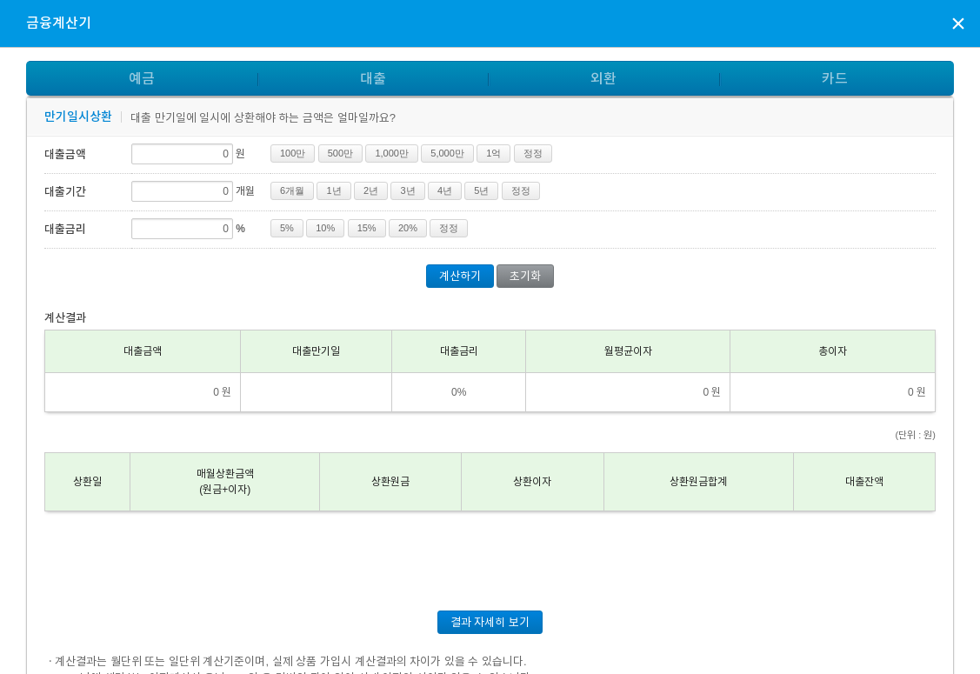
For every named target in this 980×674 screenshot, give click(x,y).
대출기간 (65, 191)
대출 (373, 78)
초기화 (525, 276)
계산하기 (460, 276)
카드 (835, 78)
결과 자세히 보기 (490, 622)
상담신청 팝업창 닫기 (958, 22)
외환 (603, 78)
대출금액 (65, 154)
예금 (142, 78)
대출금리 (65, 229)
